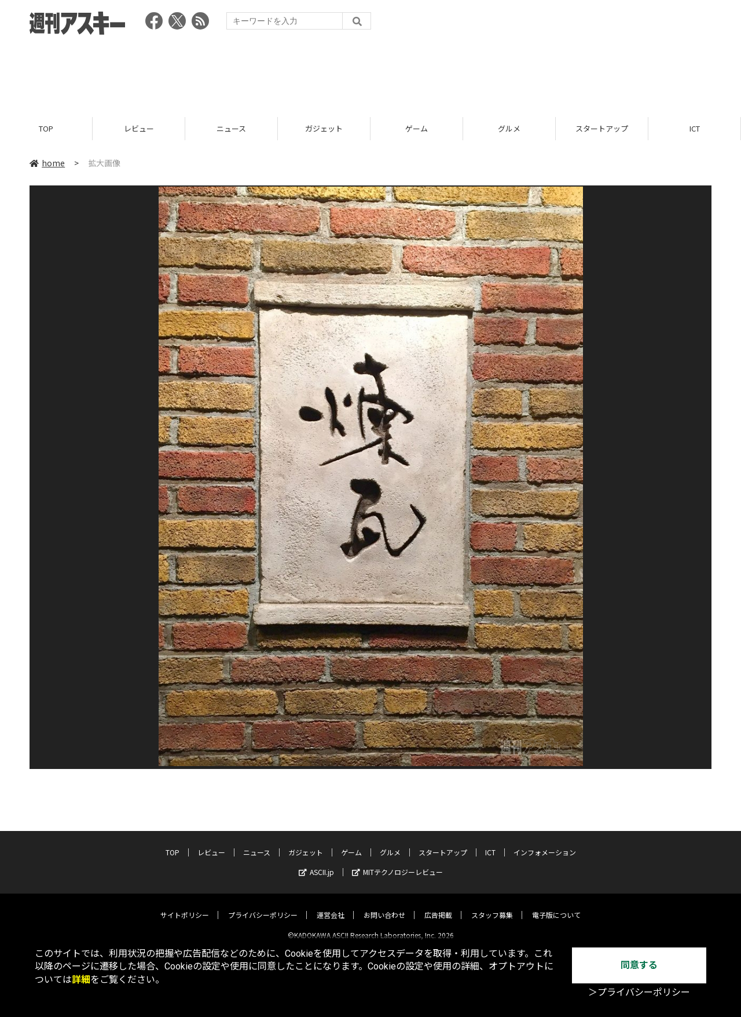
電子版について (556, 905)
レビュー (139, 128)
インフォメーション (544, 843)
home (47, 163)
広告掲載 (438, 905)
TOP (46, 128)
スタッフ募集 (492, 905)
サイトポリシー (184, 905)
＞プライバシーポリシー (639, 992)
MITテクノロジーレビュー (397, 862)
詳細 (81, 979)
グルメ (509, 128)
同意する (639, 965)
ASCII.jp (316, 862)
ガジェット (324, 128)
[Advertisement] (370, 72)
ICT (694, 128)
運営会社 (330, 905)
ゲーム (416, 128)
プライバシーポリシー (263, 905)
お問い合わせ (384, 905)
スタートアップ (601, 128)
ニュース (231, 128)
